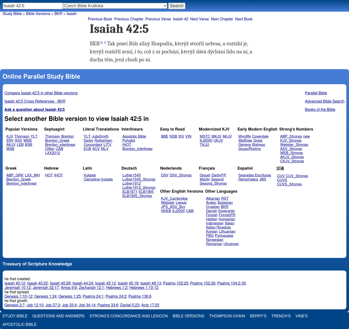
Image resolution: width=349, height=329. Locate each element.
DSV (165, 175)
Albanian (213, 198)
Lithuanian (227, 231)
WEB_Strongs (291, 153)
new (306, 136)
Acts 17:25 (150, 305)
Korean (212, 231)
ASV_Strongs (291, 149)
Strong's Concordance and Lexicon (128, 316)
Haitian (211, 219)
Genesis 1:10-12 (18, 296)
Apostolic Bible (19, 325)
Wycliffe (244, 136)
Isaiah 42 (180, 19)
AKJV (11, 145)
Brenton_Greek (57, 140)
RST (225, 198)
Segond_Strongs (213, 183)
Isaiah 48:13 (150, 283)
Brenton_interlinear (60, 145)
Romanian (214, 244)
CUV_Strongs (297, 176)
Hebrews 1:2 (116, 288)
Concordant (93, 145)
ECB (87, 149)
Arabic (211, 203)
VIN (188, 136)
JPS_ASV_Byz (173, 207)
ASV (18, 140)
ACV (96, 149)
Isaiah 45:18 (128, 283)
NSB (173, 136)
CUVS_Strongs (289, 184)
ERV (10, 140)
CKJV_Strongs (292, 161)
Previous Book (100, 19)
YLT (34, 136)
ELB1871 (129, 192)
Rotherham (103, 140)
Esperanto (226, 211)
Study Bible (12, 14)
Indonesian (215, 223)
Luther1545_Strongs (138, 179)
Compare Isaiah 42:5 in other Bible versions (41, 93)
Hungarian (227, 219)
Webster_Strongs (294, 145)
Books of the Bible (320, 110)
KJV (9, 136)
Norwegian (214, 240)
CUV (281, 176)
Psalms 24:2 (116, 296)
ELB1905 (146, 192)
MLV (104, 149)
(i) (101, 43)
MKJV (216, 136)
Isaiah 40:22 (37, 283)
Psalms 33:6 (107, 305)
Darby (88, 140)
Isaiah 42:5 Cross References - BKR (35, 101)
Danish (211, 211)
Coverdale (260, 136)
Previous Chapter (128, 19)
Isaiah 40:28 (60, 283)
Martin (205, 179)
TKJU (204, 145)
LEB (20, 145)
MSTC (205, 136)
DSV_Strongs (181, 175)
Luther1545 (131, 175)
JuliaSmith (100, 136)
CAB (59, 149)
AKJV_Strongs (292, 157)
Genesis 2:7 (15, 305)
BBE (164, 136)
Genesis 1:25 (70, 296)
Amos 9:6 (69, 288)
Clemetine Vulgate (98, 179)
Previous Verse (158, 19)
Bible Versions (38, 14)
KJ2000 (206, 140)
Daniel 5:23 (129, 305)
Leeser (181, 203)
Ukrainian (231, 244)
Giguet (205, 175)
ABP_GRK (15, 175)
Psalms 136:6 (139, 296)
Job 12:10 (35, 305)
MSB (10, 149)
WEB (27, 140)
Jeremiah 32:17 (46, 288)
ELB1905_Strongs (137, 196)
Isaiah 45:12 (105, 283)
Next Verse (199, 19)
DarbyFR (219, 175)
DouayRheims (249, 149)
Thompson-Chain (227, 316)
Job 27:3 (52, 305)
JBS (262, 179)
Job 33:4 (69, 305)
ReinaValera (248, 179)
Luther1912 (131, 183)
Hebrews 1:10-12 (144, 288)
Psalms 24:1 (93, 296)
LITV (107, 145)
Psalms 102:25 (175, 283)
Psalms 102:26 (202, 283)
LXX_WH (32, 175)
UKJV (218, 140)
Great (258, 140)
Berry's (258, 316)
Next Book (244, 19)
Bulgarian (225, 203)
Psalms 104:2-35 (231, 283)
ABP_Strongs (291, 136)
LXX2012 (52, 153)
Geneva (244, 145)
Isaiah (72, 14)
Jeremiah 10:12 (18, 288)
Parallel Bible (316, 93)
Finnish (212, 215)
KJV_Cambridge (174, 198)
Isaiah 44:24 (82, 283)
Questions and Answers (58, 316)
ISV (181, 136)
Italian (229, 223)
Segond (217, 179)
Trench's (281, 316)
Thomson (21, 136)
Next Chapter (222, 19)
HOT (49, 175)
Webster (168, 203)
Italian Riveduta (218, 227)
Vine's (302, 316)
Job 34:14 (87, 305)
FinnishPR (227, 215)
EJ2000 (178, 211)
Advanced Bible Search (324, 101)
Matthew (245, 140)
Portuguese (224, 236)
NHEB (166, 211)
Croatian (213, 207)
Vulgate (90, 175)
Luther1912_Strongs (138, 187)
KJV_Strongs (290, 140)
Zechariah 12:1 (91, 288)
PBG (210, 236)
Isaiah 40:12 (15, 283)
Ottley (50, 149)
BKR (224, 207)
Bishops (258, 145)
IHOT (126, 145)
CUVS (282, 180)
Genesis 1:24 (45, 296)
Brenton (67, 136)
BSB (28, 145)
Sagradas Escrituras (254, 175)
